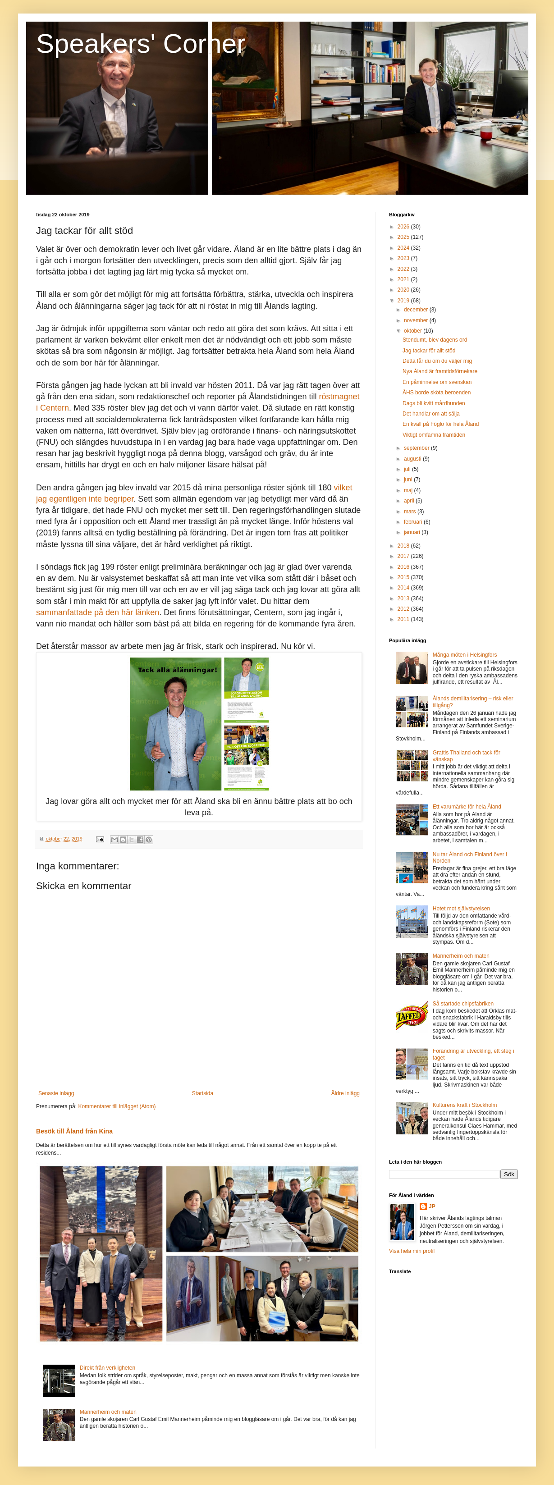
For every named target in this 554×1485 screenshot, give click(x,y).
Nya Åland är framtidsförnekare (440, 371)
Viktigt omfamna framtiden (434, 435)
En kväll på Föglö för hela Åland (441, 424)
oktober (413, 331)
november (417, 320)
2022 (404, 269)
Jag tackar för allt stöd (429, 350)
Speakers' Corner (141, 43)
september (417, 448)
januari (412, 532)
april (410, 501)
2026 (404, 227)
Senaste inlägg (56, 1093)
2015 (404, 577)
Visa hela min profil (412, 1251)
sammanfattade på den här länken (97, 612)
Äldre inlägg (345, 1093)
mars (410, 511)
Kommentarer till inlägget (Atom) (117, 1106)
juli (408, 469)
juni (409, 479)
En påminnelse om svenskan (437, 382)
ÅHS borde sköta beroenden (437, 392)
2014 (404, 588)
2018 (404, 546)
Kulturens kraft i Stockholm (465, 1105)
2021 (404, 279)
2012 (404, 609)
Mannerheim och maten (108, 1412)
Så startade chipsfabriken (463, 1004)
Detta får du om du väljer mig (437, 361)
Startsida (202, 1093)
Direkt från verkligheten (107, 1368)
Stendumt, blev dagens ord (435, 340)
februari (414, 522)
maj (409, 490)
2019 (404, 300)
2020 (404, 290)
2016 (404, 567)
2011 (404, 619)
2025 (404, 237)
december (417, 309)
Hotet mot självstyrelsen (461, 908)
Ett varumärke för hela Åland (467, 807)
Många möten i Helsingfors (465, 655)
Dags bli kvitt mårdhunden (434, 403)
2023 (404, 258)
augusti (413, 459)
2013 (404, 598)
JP (432, 1206)
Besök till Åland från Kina (74, 1131)
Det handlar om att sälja (431, 414)
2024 (404, 248)
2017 (404, 556)
